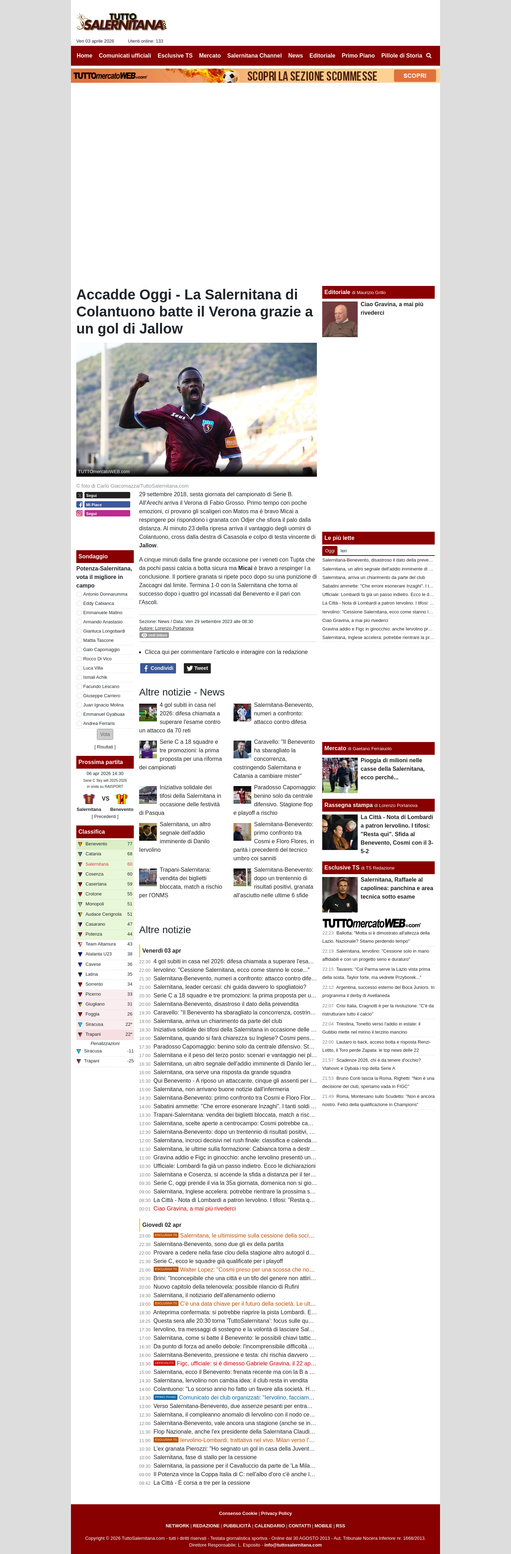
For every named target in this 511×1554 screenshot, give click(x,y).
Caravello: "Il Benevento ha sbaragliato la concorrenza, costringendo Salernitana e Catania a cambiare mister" (274, 759)
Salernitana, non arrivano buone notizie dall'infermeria (221, 1089)
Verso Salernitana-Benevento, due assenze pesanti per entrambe (236, 1406)
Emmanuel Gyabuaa (104, 714)
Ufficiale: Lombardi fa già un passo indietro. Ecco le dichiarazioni (235, 1166)
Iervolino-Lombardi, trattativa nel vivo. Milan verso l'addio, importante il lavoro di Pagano (277, 1440)
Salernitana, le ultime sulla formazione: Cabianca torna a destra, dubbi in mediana (257, 1149)
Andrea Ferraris (99, 723)
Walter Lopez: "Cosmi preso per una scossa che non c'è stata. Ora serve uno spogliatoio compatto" (292, 1270)
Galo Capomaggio (101, 649)
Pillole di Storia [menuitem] (401, 56)
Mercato (335, 748)
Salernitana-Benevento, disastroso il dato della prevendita (226, 1004)
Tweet (197, 668)
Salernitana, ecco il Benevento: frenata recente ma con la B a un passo (243, 1372)
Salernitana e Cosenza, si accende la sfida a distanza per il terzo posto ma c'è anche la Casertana (277, 1174)
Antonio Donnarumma (105, 594)
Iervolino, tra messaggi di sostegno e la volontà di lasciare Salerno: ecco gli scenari (258, 1329)
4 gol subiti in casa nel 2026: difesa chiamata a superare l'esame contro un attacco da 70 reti (270, 961)
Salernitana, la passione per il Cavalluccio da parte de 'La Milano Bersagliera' (251, 1466)
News (163, 621)
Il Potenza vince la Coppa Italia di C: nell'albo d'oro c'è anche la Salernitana (248, 1474)
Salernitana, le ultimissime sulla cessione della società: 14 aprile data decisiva (265, 1236)
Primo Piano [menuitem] (358, 56)
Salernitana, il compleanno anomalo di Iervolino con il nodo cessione (240, 1415)
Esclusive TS (341, 868)
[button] (105, 734)
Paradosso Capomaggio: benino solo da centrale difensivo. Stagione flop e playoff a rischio (268, 1047)
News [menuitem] (295, 56)
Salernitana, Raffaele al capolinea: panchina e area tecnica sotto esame (397, 888)
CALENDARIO (269, 1525)
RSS (340, 1525)
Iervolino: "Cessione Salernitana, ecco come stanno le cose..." (232, 970)
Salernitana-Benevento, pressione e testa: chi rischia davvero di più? (240, 1355)
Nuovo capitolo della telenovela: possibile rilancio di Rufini (226, 1287)
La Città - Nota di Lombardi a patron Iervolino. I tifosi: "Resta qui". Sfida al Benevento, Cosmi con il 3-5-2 (285, 1200)
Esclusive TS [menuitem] (175, 56)
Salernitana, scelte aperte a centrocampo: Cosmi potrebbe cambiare (239, 1123)
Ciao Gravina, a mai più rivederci (195, 1209)
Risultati (105, 746)
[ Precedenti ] (105, 816)
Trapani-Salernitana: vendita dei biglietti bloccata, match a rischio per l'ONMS (250, 1115)
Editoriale (337, 292)
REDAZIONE (206, 1525)
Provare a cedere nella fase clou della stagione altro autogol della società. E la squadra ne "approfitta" (282, 1253)
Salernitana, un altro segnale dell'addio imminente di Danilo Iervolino (240, 1064)
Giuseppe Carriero (102, 695)
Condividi (158, 668)
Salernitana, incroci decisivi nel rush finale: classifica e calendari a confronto (249, 1140)
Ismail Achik (95, 677)
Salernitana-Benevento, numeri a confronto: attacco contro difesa (283, 713)
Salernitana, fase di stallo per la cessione (205, 1457)
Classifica (91, 832)
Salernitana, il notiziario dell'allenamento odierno (214, 1295)
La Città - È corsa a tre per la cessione (202, 1483)
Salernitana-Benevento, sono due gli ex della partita (219, 1244)
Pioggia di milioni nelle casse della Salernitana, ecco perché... (393, 768)
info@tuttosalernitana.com (293, 1545)
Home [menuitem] (84, 56)
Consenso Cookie (238, 1513)
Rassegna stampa (348, 805)
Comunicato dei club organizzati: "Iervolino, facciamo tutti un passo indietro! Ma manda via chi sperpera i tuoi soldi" (311, 1398)
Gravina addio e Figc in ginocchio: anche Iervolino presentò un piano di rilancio (253, 1157)
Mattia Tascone (98, 640)
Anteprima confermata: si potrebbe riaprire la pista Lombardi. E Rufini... (242, 1312)
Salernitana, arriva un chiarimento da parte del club (218, 1021)
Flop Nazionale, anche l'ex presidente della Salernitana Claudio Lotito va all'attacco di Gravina (272, 1432)
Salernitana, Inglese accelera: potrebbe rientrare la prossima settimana (243, 1191)
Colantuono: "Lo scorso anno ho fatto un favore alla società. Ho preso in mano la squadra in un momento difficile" (296, 1389)
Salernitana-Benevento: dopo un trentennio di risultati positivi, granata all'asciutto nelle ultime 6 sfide (279, 1132)
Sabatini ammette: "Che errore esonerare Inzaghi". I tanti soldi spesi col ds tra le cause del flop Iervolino (284, 1106)
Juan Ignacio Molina (103, 705)
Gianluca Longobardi (104, 631)
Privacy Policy (276, 1513)
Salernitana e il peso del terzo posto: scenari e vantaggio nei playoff (239, 1055)
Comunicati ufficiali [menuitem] (125, 56)
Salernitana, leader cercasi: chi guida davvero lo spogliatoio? (230, 987)
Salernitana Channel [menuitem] (254, 56)
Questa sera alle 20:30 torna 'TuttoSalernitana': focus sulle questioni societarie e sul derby (267, 1321)
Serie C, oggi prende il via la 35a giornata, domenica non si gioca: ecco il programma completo (273, 1183)
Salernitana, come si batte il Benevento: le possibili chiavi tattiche (236, 1338)
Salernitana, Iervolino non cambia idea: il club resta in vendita (231, 1380)
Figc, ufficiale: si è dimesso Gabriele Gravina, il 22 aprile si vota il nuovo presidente (270, 1363)
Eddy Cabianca (98, 603)
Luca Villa (93, 668)
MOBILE (323, 1525)
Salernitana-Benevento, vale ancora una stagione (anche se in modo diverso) (251, 1423)
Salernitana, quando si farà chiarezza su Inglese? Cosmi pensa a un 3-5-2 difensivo (259, 1038)
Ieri (343, 550)
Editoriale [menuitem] (322, 56)
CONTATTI (300, 1525)
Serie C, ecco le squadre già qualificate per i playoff (218, 1261)
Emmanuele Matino (102, 612)
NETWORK (177, 1525)
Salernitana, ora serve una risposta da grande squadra (222, 1072)
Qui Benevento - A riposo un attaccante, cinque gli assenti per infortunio (244, 1081)
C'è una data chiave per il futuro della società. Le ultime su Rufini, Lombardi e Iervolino (276, 1304)
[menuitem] (428, 56)
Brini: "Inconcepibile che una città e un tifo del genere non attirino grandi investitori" (258, 1278)
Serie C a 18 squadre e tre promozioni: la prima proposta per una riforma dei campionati (264, 995)
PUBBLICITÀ (237, 1525)
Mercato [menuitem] (210, 56)
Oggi (330, 550)
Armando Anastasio (103, 621)
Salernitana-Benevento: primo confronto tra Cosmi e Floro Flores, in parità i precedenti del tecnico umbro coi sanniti (273, 841)
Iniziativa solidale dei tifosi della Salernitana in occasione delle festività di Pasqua (255, 1030)
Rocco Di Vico (97, 658)
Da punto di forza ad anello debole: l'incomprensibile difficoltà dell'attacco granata (256, 1346)
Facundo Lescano (101, 686)
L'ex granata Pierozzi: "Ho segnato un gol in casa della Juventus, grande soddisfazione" (264, 1449)
